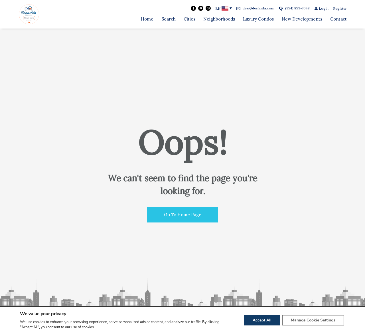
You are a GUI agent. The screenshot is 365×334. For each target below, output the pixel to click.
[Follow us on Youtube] (200, 8)
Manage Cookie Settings (313, 320)
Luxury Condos (258, 19)
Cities (189, 19)
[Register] (340, 8)
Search (168, 19)
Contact (338, 19)
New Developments (302, 19)
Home (147, 19)
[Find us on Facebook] (193, 8)
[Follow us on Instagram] (208, 8)
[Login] (321, 8)
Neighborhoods (219, 19)
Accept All (262, 320)
